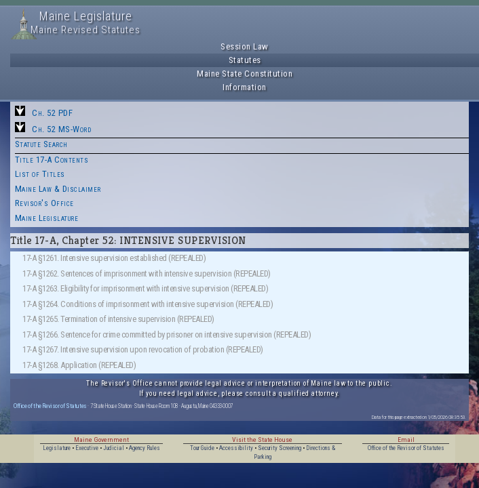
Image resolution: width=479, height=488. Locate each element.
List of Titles (40, 174)
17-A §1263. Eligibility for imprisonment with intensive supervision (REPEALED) (145, 288)
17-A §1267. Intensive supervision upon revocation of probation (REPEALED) (142, 349)
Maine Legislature (47, 218)
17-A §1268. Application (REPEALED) (79, 365)
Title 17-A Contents (52, 160)
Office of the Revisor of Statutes (50, 405)
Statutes (245, 60)
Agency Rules (144, 448)
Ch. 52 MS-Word (61, 129)
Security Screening (279, 448)
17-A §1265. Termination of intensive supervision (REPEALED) (118, 319)
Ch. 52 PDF (52, 113)
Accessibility (236, 448)
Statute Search (41, 144)
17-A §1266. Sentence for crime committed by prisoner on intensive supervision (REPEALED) (166, 334)
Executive (86, 448)
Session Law (245, 46)
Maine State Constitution (244, 73)
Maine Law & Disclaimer (58, 189)
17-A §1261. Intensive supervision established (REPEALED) (114, 258)
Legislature (57, 448)
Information (245, 87)
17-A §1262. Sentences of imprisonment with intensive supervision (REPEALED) (146, 273)
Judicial (113, 448)
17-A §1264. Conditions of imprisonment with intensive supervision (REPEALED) (147, 304)
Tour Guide (202, 448)
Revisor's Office (44, 203)
